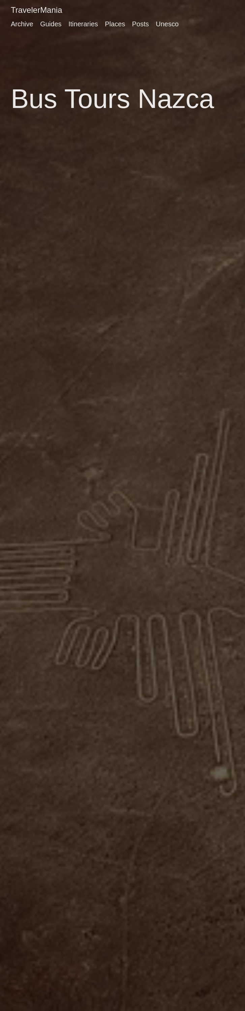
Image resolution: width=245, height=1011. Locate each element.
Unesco (167, 24)
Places (115, 24)
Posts (140, 24)
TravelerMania (36, 10)
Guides (50, 24)
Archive (22, 24)
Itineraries (83, 24)
